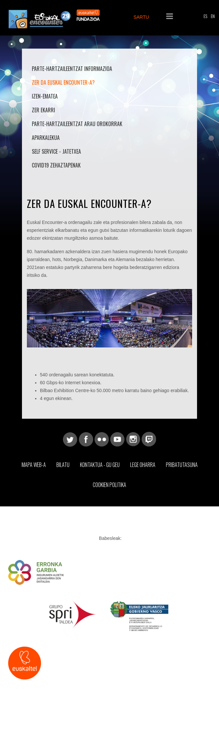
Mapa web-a (34, 465)
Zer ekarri (43, 110)
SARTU (141, 17)
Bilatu (63, 465)
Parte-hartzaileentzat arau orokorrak (77, 124)
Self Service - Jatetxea (56, 151)
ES (205, 15)
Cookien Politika (109, 485)
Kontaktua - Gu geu (100, 465)
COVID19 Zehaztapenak (56, 165)
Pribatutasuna (182, 465)
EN (213, 15)
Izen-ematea (45, 96)
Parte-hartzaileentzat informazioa (72, 69)
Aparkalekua (46, 138)
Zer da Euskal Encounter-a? (63, 82)
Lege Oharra (142, 465)
